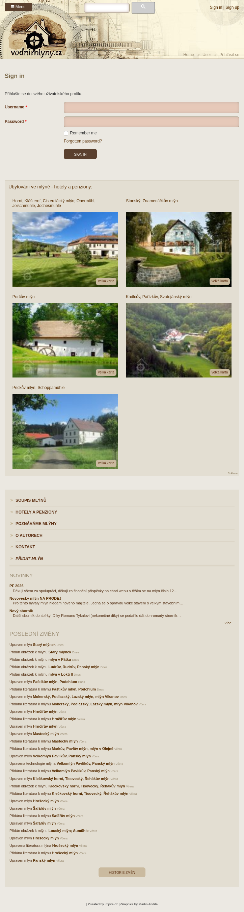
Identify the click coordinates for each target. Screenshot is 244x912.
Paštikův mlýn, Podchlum (55, 682)
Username (14, 107)
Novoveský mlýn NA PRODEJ (35, 598)
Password (14, 121)
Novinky (21, 575)
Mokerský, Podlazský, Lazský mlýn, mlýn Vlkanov (76, 697)
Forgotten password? (83, 141)
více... (230, 623)
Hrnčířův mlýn (45, 711)
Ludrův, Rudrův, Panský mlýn (74, 667)
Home (188, 54)
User (206, 54)
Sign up (232, 7)
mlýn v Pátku (60, 659)
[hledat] (107, 8)
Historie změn (122, 873)
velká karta (106, 281)
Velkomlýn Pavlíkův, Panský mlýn (62, 756)
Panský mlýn (44, 860)
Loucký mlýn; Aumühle (68, 831)
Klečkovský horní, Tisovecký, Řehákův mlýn (71, 779)
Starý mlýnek (44, 645)
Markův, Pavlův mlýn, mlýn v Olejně (82, 749)
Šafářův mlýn (44, 808)
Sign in (216, 7)
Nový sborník (21, 611)
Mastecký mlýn (46, 734)
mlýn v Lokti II (61, 674)
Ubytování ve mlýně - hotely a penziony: (50, 186)
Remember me (80, 133)
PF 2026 (16, 586)
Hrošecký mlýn (46, 801)
